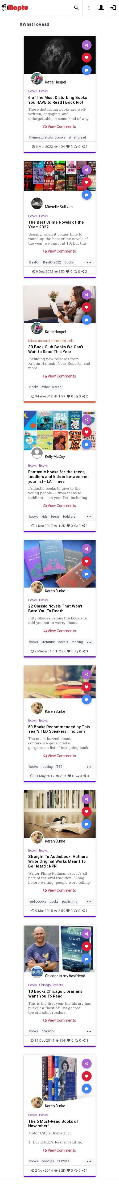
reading (77, 642)
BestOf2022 (52, 262)
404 (59, 146)
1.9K (59, 396)
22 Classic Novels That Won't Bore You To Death (55, 608)
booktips (48, 1161)
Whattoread (77, 137)
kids (45, 516)
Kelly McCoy (55, 456)
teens (55, 516)
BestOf (34, 262)
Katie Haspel (55, 82)
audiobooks (37, 901)
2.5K (59, 910)
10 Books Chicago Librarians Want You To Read (55, 994)
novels (63, 642)
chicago (48, 1031)
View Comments (59, 126)
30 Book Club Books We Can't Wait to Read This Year (55, 349)
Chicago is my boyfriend (65, 976)
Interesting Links (62, 341)
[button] (76, 8)
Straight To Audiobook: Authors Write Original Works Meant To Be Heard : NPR (58, 861)
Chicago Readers (51, 985)
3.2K (59, 1170)
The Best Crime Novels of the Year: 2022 (56, 224)
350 (60, 271)
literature (48, 642)
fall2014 (63, 1161)
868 (61, 1040)
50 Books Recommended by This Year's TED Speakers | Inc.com (59, 729)
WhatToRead (51, 387)
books (33, 516)
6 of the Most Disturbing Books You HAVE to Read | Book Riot (57, 100)
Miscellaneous (38, 341)
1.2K (59, 525)
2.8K (61, 776)
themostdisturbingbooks (47, 137)
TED (59, 767)
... (89, 262)
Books (32, 91)
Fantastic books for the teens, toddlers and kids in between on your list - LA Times (58, 476)
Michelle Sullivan (59, 206)
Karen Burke (55, 591)
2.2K (60, 651)
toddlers (69, 516)
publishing (69, 901)
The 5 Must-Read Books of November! (53, 1124)
